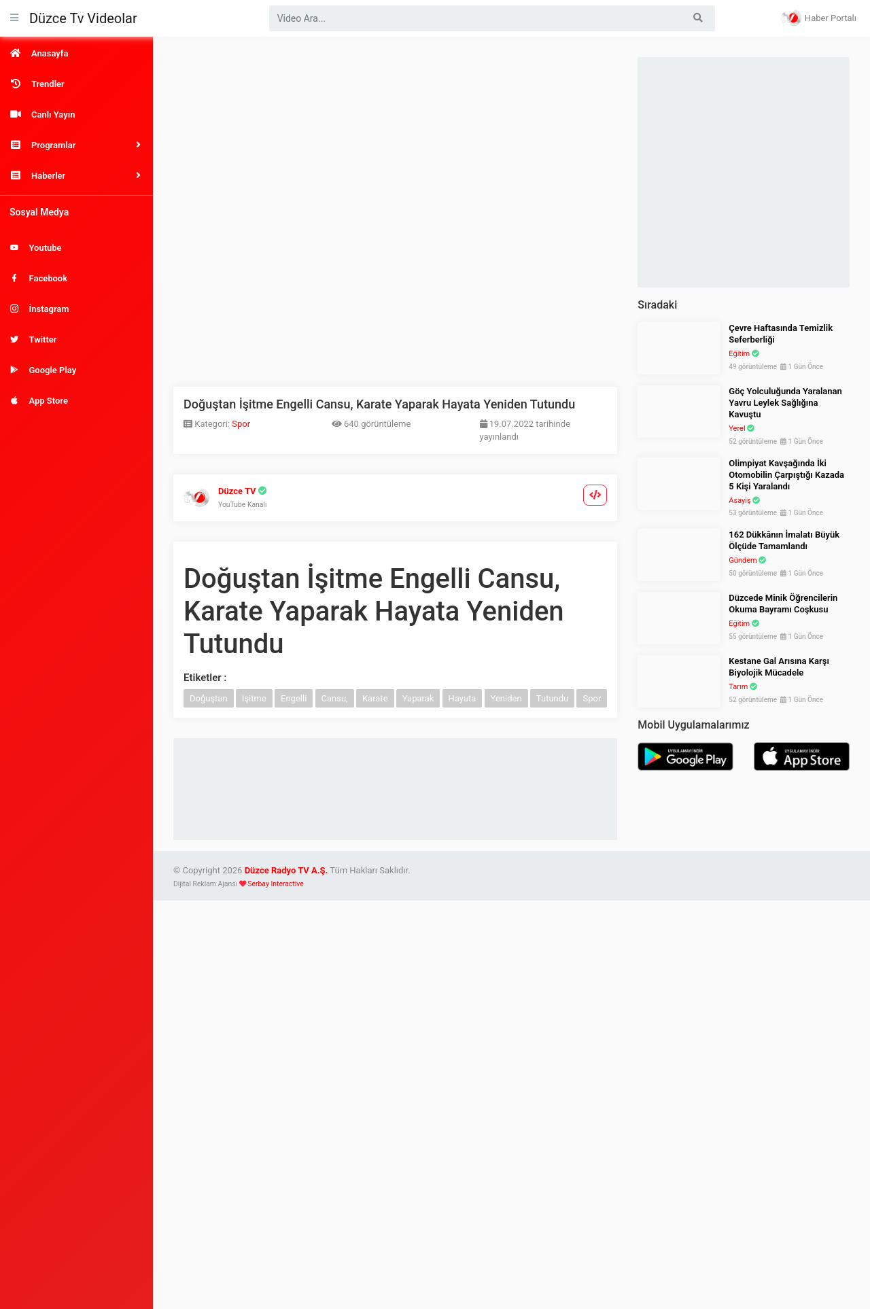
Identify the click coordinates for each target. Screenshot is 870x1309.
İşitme (254, 698)
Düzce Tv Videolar (83, 18)
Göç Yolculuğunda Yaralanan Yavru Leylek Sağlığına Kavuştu (785, 402)
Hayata (462, 698)
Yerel (737, 428)
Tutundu (552, 698)
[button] (76, 145)
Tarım (738, 686)
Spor (241, 424)
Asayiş (739, 500)
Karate (375, 698)
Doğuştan (209, 698)
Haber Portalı (818, 17)
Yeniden (506, 698)
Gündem (742, 560)
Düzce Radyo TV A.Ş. (286, 870)
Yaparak (418, 698)
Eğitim (739, 353)
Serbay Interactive (275, 883)
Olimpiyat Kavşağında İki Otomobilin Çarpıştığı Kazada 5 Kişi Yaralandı (786, 474)
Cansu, (334, 698)
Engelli (294, 698)
